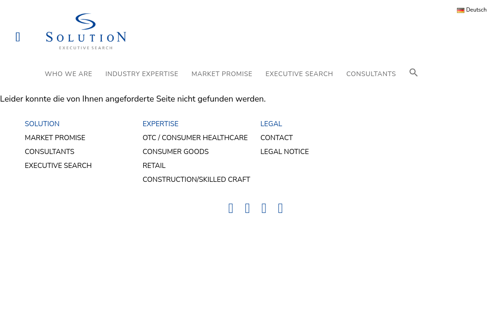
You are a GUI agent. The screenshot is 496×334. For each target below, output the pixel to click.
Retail (154, 165)
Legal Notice (284, 151)
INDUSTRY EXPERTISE (142, 74)
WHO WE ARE (68, 74)
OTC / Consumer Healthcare (195, 137)
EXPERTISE (161, 123)
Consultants (49, 151)
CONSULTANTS (371, 74)
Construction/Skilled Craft (197, 179)
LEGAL (271, 123)
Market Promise (55, 137)
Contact (276, 137)
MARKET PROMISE (222, 74)
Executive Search (58, 165)
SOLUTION (42, 123)
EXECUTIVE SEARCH (299, 74)
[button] (414, 74)
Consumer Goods (176, 151)
